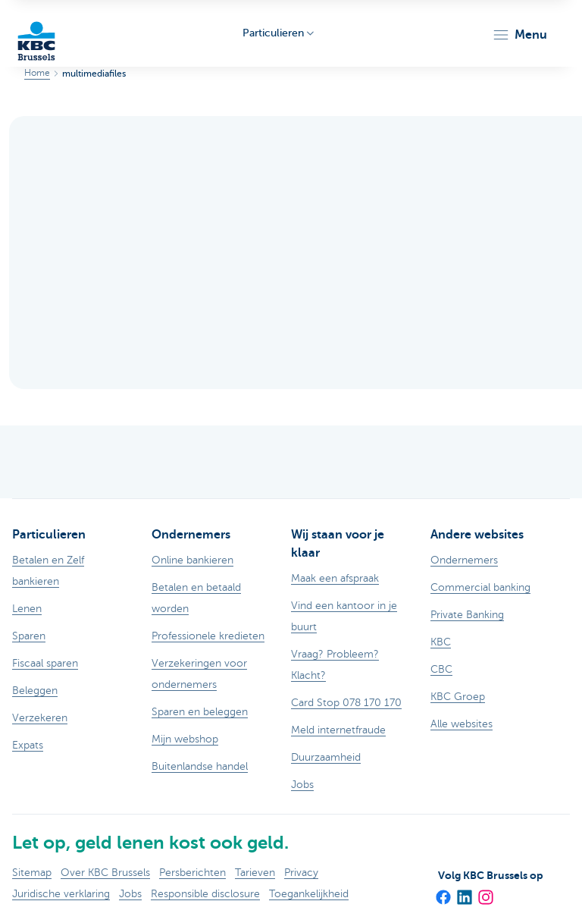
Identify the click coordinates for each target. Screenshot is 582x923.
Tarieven (255, 872)
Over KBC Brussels (105, 872)
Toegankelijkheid (309, 893)
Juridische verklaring (61, 893)
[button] (519, 35)
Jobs (130, 893)
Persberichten (192, 872)
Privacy (301, 872)
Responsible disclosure (205, 893)
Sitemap (32, 872)
